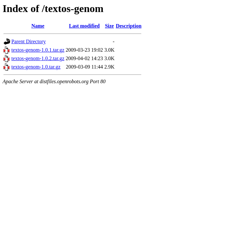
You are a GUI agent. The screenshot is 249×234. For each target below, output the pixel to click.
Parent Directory (28, 41)
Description (128, 26)
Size (109, 26)
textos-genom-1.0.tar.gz (36, 67)
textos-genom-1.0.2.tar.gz (38, 58)
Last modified (84, 26)
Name (37, 26)
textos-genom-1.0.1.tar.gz (38, 50)
